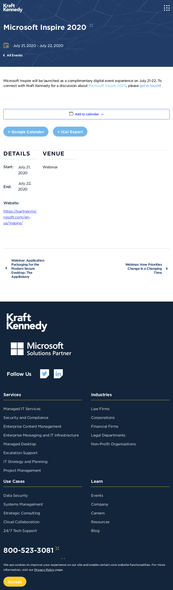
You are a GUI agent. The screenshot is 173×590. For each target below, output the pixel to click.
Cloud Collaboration (21, 521)
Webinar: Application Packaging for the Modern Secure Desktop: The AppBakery (27, 268)
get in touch (150, 85)
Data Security (15, 495)
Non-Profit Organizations (113, 443)
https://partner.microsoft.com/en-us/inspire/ (20, 217)
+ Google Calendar (26, 131)
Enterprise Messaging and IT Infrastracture (41, 435)
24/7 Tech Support (20, 530)
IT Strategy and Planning (25, 461)
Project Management (22, 470)
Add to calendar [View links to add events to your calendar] (87, 114)
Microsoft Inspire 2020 (107, 85)
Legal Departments (108, 435)
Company (99, 504)
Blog (95, 530)
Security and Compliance (25, 417)
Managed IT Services (22, 408)
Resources (100, 521)
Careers (98, 513)
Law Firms (100, 408)
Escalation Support (20, 452)
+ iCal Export (70, 131)
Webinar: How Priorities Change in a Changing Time (143, 268)
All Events (14, 55)
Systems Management (23, 504)
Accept (15, 581)
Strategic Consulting (21, 513)
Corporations (102, 417)
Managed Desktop (19, 443)
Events (97, 495)
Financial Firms (104, 426)
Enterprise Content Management (32, 426)
